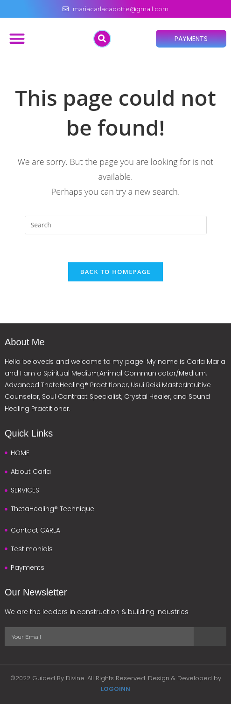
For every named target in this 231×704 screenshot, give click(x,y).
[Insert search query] (116, 225)
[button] (17, 38)
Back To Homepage (115, 271)
